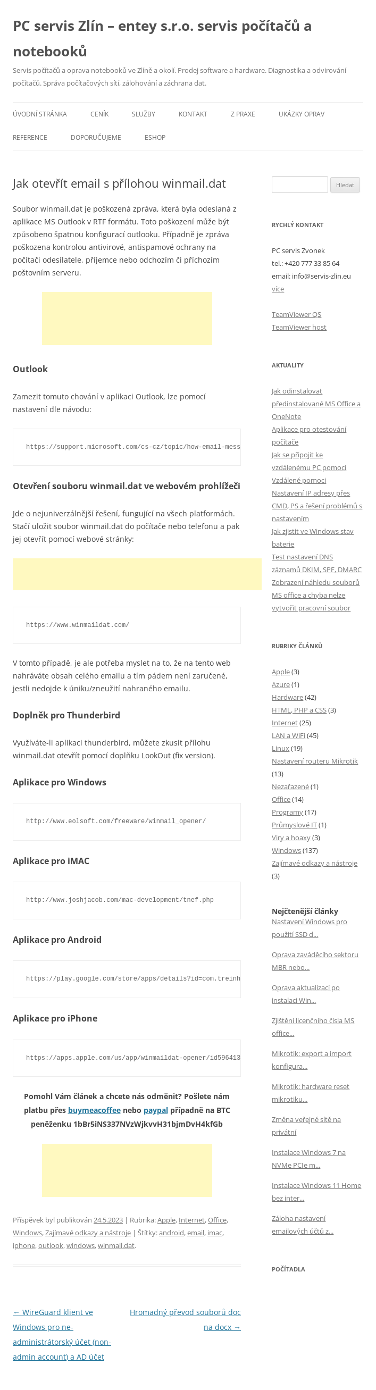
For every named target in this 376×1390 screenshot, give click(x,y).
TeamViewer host (299, 327)
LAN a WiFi (288, 735)
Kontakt (193, 114)
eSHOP (155, 137)
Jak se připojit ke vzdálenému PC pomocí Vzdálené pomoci (309, 467)
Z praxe (243, 114)
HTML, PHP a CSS (299, 710)
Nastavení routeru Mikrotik (315, 761)
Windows (27, 1232)
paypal (156, 1110)
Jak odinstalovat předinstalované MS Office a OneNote (316, 403)
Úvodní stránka (40, 114)
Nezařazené (290, 786)
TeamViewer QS (296, 314)
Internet (192, 1220)
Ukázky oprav (301, 114)
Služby (143, 114)
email (195, 1232)
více (278, 289)
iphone (24, 1245)
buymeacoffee (94, 1110)
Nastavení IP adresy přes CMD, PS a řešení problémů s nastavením (317, 505)
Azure (281, 684)
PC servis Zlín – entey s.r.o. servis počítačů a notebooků (162, 38)
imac (214, 1232)
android (171, 1232)
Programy (287, 812)
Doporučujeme (96, 137)
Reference (30, 137)
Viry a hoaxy (291, 837)
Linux (280, 748)
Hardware (287, 697)
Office (217, 1220)
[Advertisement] (127, 318)
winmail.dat (116, 1245)
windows (80, 1245)
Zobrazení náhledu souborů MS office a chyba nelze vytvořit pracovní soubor (316, 595)
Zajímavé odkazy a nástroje (88, 1232)
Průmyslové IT (294, 825)
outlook (50, 1245)
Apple (166, 1220)
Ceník (99, 114)
